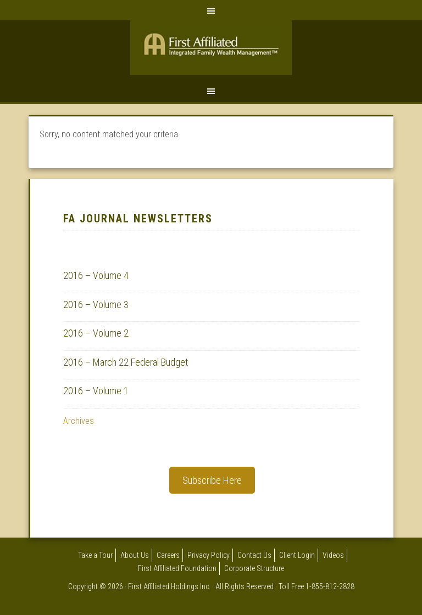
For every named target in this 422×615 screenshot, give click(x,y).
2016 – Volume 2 (96, 333)
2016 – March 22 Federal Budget (125, 362)
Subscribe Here (212, 480)
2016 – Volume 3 (96, 304)
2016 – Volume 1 (96, 390)
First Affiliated (211, 50)
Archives (78, 421)
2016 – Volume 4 (96, 275)
